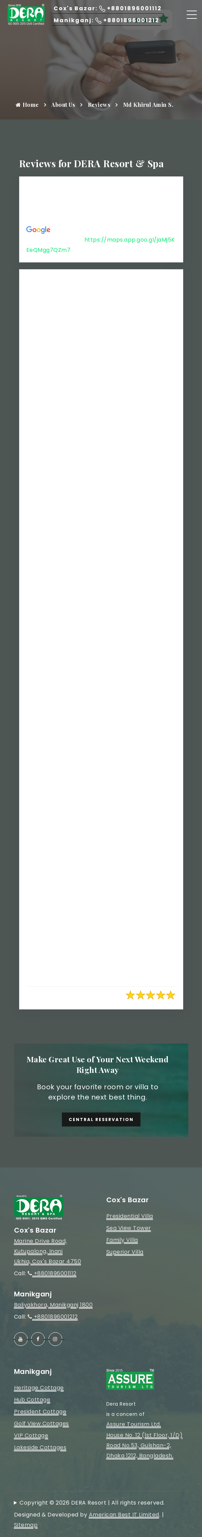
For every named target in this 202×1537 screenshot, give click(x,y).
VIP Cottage (31, 1435)
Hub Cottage (32, 1400)
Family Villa (122, 1240)
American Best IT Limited (124, 1515)
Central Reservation (101, 1119)
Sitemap (26, 1525)
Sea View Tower (128, 1228)
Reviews (99, 104)
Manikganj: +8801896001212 (106, 20)
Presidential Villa (129, 1216)
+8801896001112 (52, 1273)
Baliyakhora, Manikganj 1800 (53, 1305)
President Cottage (40, 1412)
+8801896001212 (53, 1317)
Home (27, 104)
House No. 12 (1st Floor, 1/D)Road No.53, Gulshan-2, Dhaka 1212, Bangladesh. (144, 1445)
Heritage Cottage (39, 1388)
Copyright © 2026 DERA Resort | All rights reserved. (92, 1503)
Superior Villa (125, 1252)
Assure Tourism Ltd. (133, 1424)
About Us (63, 104)
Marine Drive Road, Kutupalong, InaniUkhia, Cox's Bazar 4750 (47, 1251)
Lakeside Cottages (40, 1447)
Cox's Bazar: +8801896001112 (108, 8)
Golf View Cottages (41, 1423)
